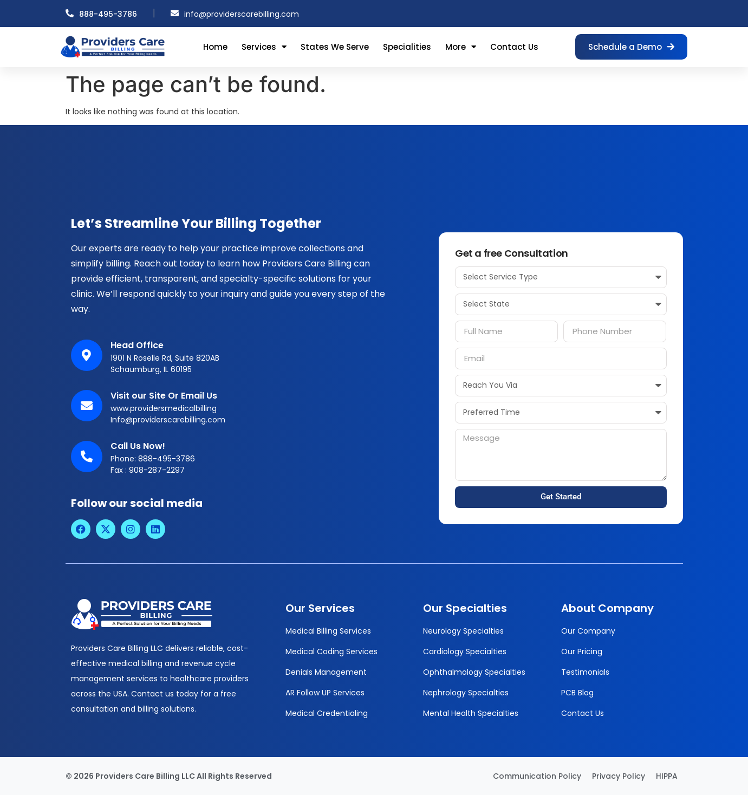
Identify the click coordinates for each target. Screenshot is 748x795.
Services (264, 46)
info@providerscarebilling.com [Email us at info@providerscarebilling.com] (241, 14)
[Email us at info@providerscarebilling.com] (175, 13)
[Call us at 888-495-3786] (70, 13)
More (460, 46)
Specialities (407, 47)
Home (215, 47)
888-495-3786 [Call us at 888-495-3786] (108, 14)
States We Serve (335, 47)
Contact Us (514, 47)
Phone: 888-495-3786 (152, 458)
